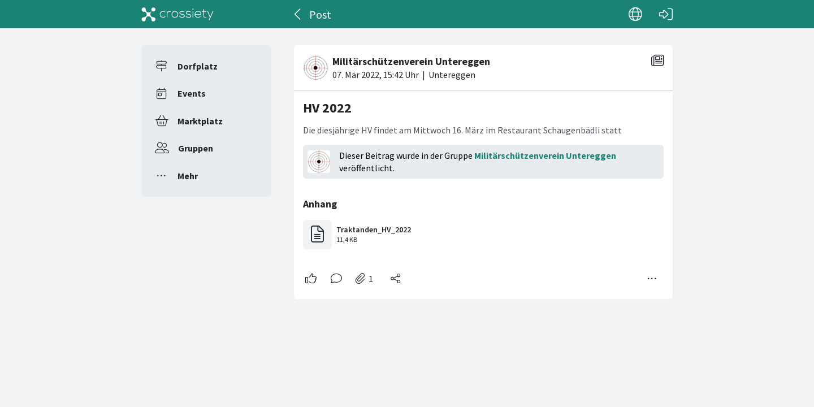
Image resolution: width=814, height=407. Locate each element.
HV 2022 (327, 107)
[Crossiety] (177, 14)
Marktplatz (200, 121)
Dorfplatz (197, 66)
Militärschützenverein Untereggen (545, 155)
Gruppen (195, 148)
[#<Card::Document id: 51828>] (483, 167)
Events (191, 93)
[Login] (665, 14)
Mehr (187, 175)
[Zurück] (298, 14)
